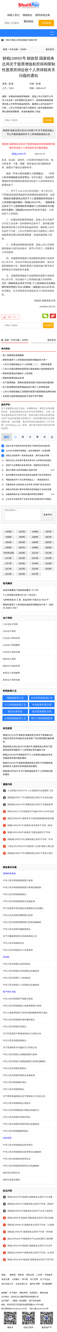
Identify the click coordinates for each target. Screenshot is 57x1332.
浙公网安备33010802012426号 (14, 1308)
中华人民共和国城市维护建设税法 (19, 1020)
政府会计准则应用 (11, 666)
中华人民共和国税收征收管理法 (18, 1145)
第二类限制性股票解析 (13, 355)
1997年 (48, 532)
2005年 (48, 542)
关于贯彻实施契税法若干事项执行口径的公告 (24, 1096)
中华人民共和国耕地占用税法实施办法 (21, 1110)
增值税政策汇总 (15, 698)
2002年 (8, 542)
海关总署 (5, 1279)
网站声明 (24, 1293)
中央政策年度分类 (42, 704)
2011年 (35, 553)
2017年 (8, 563)
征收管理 (7, 1138)
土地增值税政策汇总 (15, 718)
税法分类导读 (15, 711)
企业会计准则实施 (11, 652)
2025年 (8, 574)
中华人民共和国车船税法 (14, 1068)
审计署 (25, 1279)
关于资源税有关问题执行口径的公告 (20, 1047)
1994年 (8, 532)
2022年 (22, 569)
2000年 (35, 537)
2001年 (48, 537)
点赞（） (12, 317)
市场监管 (48, 1275)
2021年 (8, 569)
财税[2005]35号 (32, 202)
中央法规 (13, 49)
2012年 (48, 553)
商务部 (21, 1275)
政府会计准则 (9, 659)
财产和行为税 (9, 992)
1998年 (8, 537)
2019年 (35, 563)
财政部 (13, 1275)
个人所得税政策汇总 (15, 704)
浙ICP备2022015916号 (39, 1308)
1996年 (35, 532)
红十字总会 (45, 1279)
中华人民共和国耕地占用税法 (17, 1103)
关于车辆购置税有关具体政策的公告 (20, 936)
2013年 (8, 558)
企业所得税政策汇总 (42, 698)
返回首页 (50, 49)
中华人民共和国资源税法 (14, 1040)
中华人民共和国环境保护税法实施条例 (21, 1124)
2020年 (48, 563)
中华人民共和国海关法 (13, 943)
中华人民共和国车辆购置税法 (17, 929)
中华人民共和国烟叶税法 (14, 1082)
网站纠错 (44, 1293)
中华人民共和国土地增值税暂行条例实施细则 (24, 1061)
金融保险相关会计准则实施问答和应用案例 (24, 494)
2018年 (22, 563)
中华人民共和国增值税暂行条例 (18, 880)
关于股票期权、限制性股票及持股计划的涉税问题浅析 (28, 382)
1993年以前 (8, 553)
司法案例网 (47, 1284)
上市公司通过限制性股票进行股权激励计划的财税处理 (28, 369)
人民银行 (16, 1279)
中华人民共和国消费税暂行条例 (18, 915)
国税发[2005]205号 (42, 287)
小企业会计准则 (10, 624)
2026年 (22, 574)
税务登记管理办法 (11, 1173)
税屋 (5, 49)
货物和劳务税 (9, 873)
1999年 (22, 537)
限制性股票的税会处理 (13, 378)
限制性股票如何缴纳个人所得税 (18, 373)
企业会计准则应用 (11, 638)
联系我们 (34, 1293)
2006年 (8, 547)
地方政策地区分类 (42, 711)
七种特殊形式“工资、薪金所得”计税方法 (22, 600)
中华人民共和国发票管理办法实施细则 (21, 1166)
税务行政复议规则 (11, 1180)
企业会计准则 (9, 631)
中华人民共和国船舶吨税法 (15, 1131)
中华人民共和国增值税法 (14, 894)
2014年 (22, 558)
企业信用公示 (22, 1284)
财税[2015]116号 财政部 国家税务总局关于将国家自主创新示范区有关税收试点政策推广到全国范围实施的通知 (28, 738)
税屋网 (4, 1293)
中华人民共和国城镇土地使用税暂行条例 (22, 1006)
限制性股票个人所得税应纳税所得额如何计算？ (25, 360)
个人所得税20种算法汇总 (14, 595)
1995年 (22, 532)
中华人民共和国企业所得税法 (17, 964)
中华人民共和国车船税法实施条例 (19, 1075)
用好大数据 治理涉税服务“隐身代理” (22, 40)
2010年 (22, 553)
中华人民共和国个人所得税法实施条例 (21, 985)
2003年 (22, 542)
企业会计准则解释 (11, 645)
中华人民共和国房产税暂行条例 (18, 999)
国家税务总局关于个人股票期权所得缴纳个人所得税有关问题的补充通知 (28, 206)
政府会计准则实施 (11, 680)
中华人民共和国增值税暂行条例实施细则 (22, 887)
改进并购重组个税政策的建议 (17, 590)
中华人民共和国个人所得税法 (28, 173)
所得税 (6, 957)
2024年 (48, 569)
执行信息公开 (7, 1284)
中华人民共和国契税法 (13, 1089)
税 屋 (11, 84)
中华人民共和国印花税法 (14, 1026)
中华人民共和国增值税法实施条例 (19, 901)
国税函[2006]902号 (25, 210)
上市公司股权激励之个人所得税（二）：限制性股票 (27, 364)
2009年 (23, 49)
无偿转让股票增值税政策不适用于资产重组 (23, 396)
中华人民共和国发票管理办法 (17, 1159)
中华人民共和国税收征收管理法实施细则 (22, 1152)
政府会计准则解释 (11, 673)
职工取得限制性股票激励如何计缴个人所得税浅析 (26, 387)
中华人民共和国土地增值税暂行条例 (20, 1054)
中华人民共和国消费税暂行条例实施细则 (22, 922)
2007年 (22, 547)
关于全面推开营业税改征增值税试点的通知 (23, 908)
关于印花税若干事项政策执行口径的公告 (22, 1033)
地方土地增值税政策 (42, 718)
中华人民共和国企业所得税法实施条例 (21, 971)
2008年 (35, 547)
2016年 (48, 558)
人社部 (39, 1275)
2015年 (35, 558)
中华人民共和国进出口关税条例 (18, 950)
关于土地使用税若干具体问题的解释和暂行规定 (25, 1013)
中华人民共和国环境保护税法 (17, 1117)
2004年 (35, 542)
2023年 (35, 569)
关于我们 (13, 1293)
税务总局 (30, 1275)
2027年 (35, 574)
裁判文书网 (35, 1284)
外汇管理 (34, 1279)
